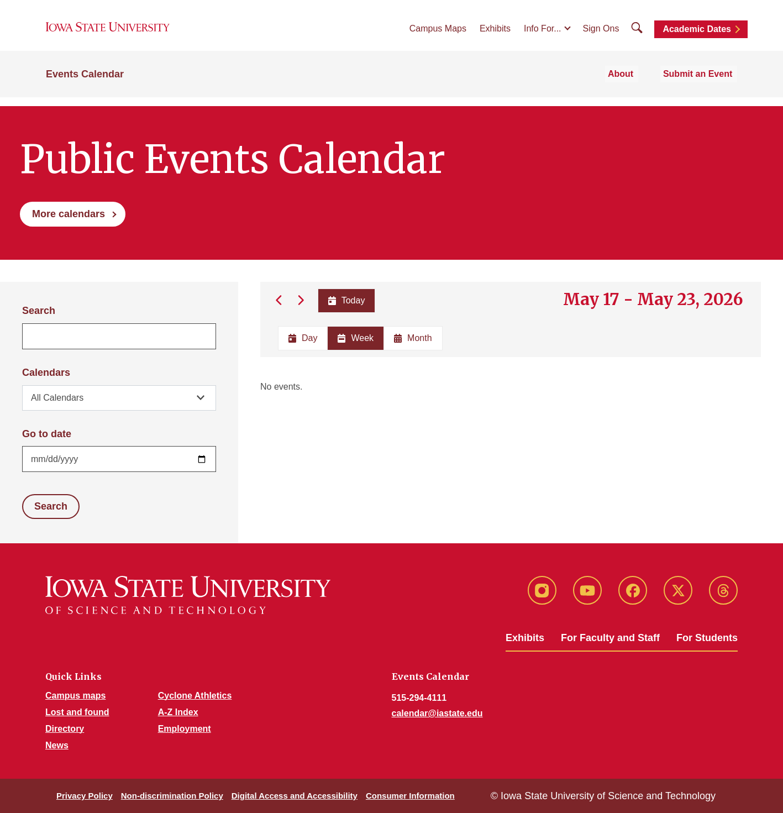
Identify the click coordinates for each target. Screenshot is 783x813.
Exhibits (495, 34)
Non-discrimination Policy (172, 795)
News (57, 745)
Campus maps (75, 695)
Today (345, 300)
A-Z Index (178, 712)
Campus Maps (437, 34)
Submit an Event (702, 83)
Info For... (542, 34)
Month (413, 338)
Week (356, 338)
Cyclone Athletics (195, 695)
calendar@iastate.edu (437, 713)
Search (38, 310)
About (632, 83)
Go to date (46, 433)
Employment (184, 728)
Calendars (46, 372)
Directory (64, 728)
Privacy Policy (84, 795)
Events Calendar (85, 84)
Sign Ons (601, 34)
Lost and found (77, 712)
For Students (707, 637)
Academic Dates (697, 34)
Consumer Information (410, 795)
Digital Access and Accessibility (295, 795)
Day (302, 338)
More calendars (68, 213)
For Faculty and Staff (610, 637)
